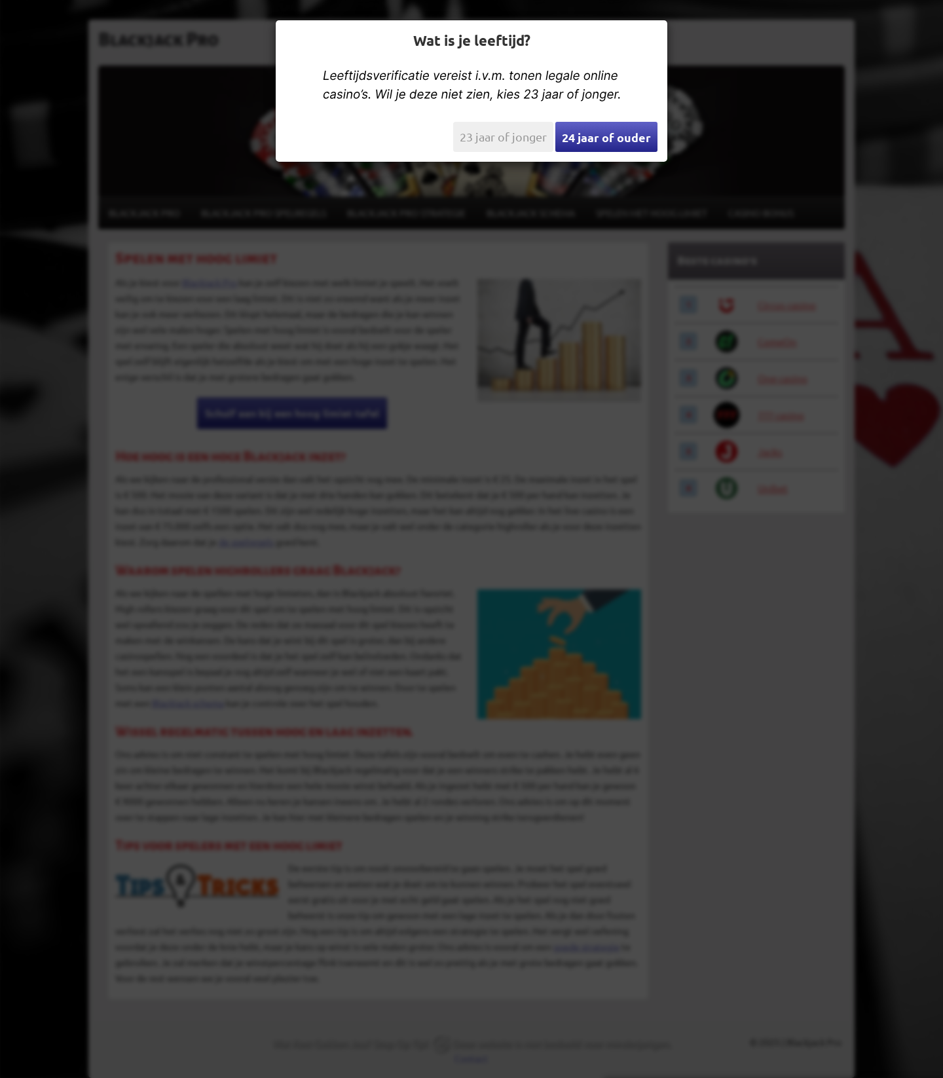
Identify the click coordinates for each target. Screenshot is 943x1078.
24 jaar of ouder (606, 137)
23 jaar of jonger (503, 136)
